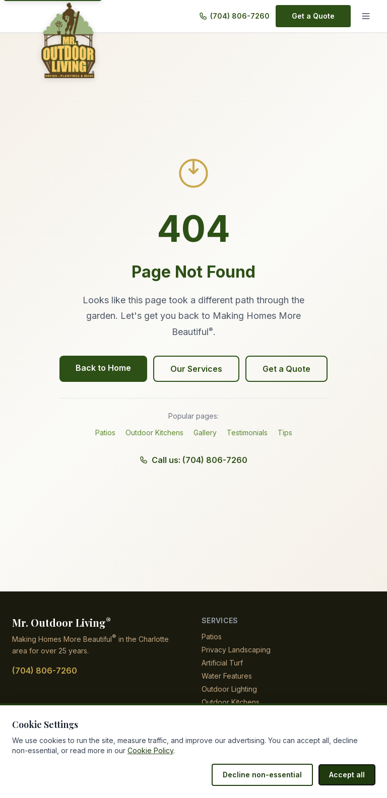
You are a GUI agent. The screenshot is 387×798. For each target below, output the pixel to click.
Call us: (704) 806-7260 (194, 460)
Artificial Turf (223, 663)
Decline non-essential (267, 774)
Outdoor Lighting (230, 689)
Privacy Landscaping (235, 649)
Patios (105, 432)
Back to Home (105, 367)
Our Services (196, 368)
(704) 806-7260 (241, 16)
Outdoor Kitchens (154, 432)
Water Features (227, 676)
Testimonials (248, 432)
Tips (285, 432)
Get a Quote (314, 16)
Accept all (348, 774)
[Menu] (366, 16)
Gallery (205, 432)
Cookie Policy (133, 750)
